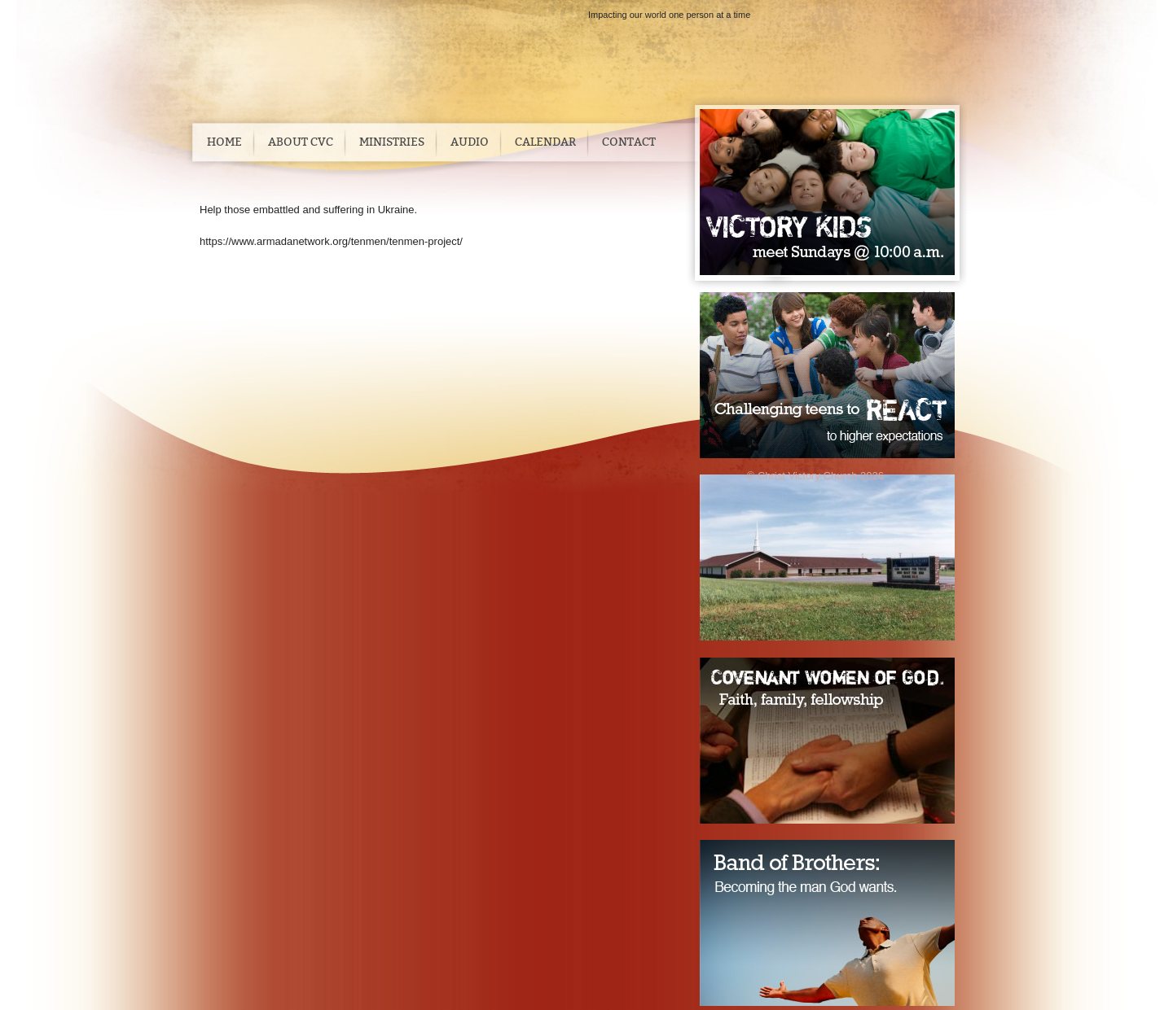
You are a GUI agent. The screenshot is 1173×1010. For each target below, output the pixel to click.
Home (224, 142)
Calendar (545, 142)
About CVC (300, 142)
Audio (469, 142)
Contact (629, 142)
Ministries (391, 142)
